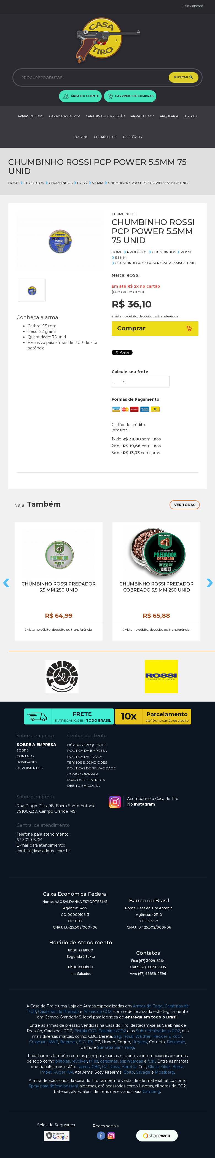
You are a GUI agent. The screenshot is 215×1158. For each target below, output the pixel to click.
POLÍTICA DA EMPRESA (87, 750)
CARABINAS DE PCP (64, 116)
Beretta (129, 1066)
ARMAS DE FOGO (30, 116)
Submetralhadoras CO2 (158, 1030)
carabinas (109, 1061)
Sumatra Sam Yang (115, 1047)
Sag (117, 1036)
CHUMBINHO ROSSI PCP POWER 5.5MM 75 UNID (146, 183)
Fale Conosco (192, 6)
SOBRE (23, 750)
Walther (142, 1036)
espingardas (131, 1061)
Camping (151, 1091)
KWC (53, 1041)
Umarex (139, 1041)
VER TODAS (184, 505)
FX (90, 1041)
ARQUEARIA (169, 116)
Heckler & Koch (167, 1036)
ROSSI (80, 183)
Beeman (68, 1041)
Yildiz (165, 1066)
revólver (79, 1061)
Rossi (128, 1036)
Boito (128, 1072)
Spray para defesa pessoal (53, 1086)
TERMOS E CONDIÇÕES (87, 762)
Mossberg (164, 1072)
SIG (82, 1041)
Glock (153, 1066)
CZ (105, 1066)
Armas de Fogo (148, 1006)
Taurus (83, 1066)
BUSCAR (183, 77)
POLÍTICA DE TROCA (84, 757)
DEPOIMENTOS (29, 768)
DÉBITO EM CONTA (83, 785)
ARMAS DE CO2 (142, 116)
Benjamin (176, 1041)
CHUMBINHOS (105, 137)
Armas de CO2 (97, 1011)
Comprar (155, 328)
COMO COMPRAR (82, 774)
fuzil (151, 1061)
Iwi (70, 1072)
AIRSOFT (191, 116)
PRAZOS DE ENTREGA (86, 780)
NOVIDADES (27, 762)
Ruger (59, 1072)
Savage (143, 1072)
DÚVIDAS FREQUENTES (86, 745)
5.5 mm (95, 183)
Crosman (38, 1041)
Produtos (32, 183)
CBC (96, 1066)
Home (13, 183)
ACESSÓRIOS (132, 137)
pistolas (62, 1061)
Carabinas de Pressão (58, 1011)
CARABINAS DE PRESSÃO (105, 116)
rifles (93, 1061)
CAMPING (81, 137)
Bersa (177, 1066)
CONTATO (25, 756)
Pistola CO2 (85, 1030)
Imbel (45, 1072)
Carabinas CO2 (112, 1030)
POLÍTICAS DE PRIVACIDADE (91, 768)
